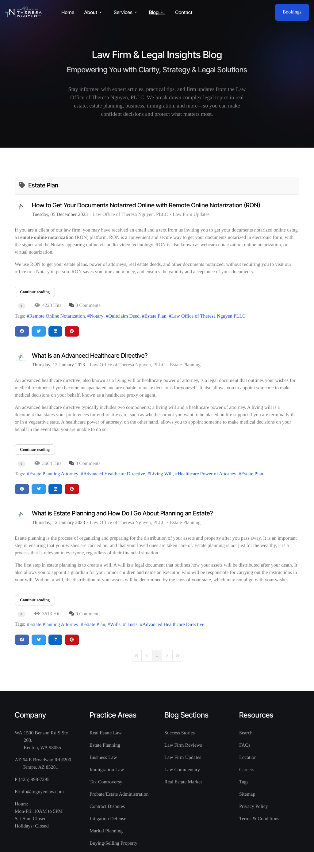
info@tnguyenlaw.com (41, 791)
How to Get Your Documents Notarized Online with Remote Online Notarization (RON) (146, 205)
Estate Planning (185, 365)
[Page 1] (157, 656)
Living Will (161, 474)
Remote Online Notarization (57, 316)
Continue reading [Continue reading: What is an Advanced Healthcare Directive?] (35, 449)
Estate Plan (155, 316)
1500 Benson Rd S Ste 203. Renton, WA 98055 (46, 740)
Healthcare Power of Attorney (207, 474)
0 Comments (87, 305)
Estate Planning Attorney (53, 474)
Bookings (292, 12)
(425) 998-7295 (34, 779)
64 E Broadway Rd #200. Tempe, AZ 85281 (47, 763)
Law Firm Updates (191, 214)
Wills (115, 624)
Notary (96, 316)
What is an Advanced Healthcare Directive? (89, 355)
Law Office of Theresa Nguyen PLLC (208, 316)
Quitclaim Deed (124, 316)
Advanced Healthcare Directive (114, 474)
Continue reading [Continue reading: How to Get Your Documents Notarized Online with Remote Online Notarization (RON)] (35, 291)
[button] (94, 12)
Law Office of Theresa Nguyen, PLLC (130, 214)
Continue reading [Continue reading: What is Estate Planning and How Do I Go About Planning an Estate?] (35, 600)
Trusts (131, 624)
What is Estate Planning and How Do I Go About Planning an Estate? (122, 513)
